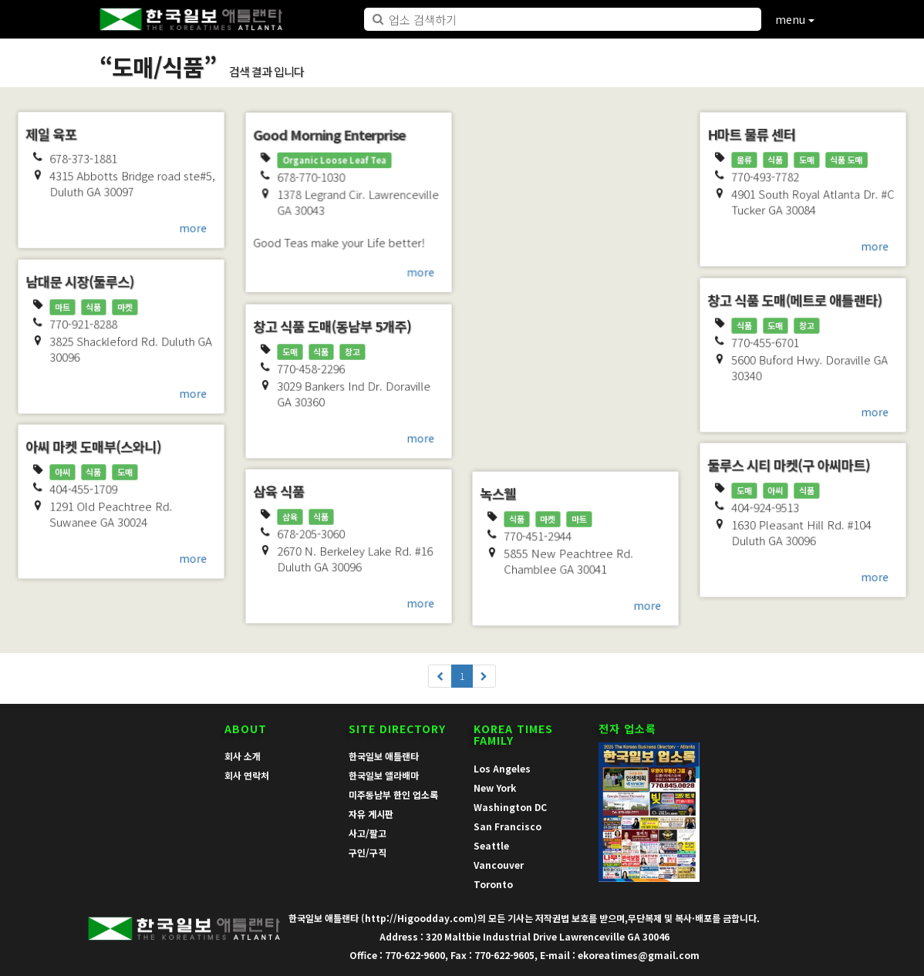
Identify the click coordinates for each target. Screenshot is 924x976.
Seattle (491, 845)
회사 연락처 (246, 775)
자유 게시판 (371, 813)
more (194, 229)
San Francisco (507, 826)
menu (794, 19)
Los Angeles (502, 768)
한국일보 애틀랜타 (384, 755)
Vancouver (499, 864)
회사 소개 (242, 755)
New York (495, 787)
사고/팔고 (367, 833)
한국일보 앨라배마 (384, 775)
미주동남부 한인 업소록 (393, 794)
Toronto (493, 883)
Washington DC (510, 806)
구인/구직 (367, 852)
